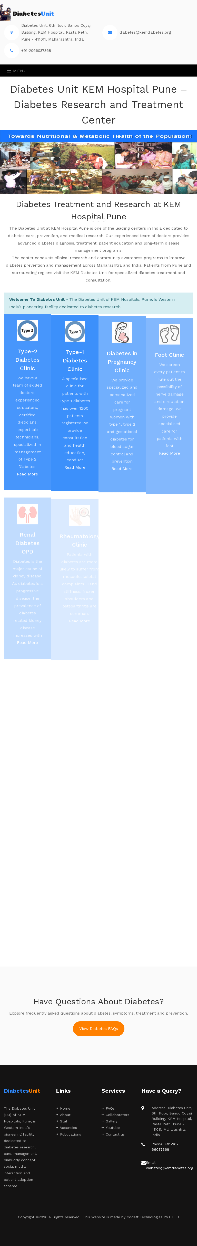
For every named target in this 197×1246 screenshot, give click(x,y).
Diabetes (29, 14)
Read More (27, 476)
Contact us (113, 1134)
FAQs (108, 1108)
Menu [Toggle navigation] (17, 70)
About (63, 1115)
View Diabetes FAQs (98, 1028)
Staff (62, 1121)
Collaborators (115, 1115)
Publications (68, 1134)
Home (63, 1108)
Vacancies (66, 1128)
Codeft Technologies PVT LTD (153, 1217)
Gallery (109, 1121)
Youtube (111, 1128)
